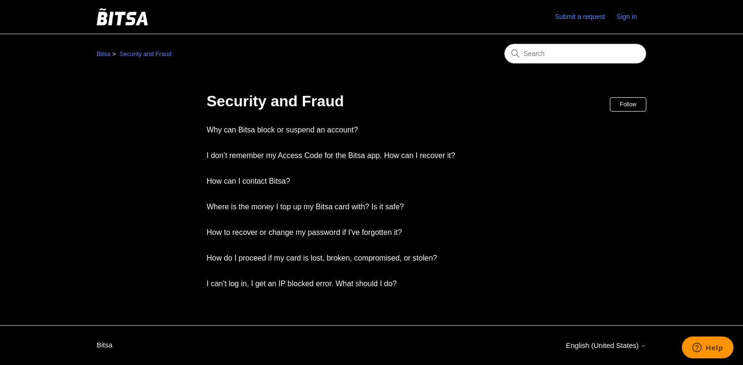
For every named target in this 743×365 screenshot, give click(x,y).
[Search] (575, 53)
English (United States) (606, 345)
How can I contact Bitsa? (248, 181)
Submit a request (580, 16)
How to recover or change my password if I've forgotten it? (304, 232)
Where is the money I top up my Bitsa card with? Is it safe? (305, 207)
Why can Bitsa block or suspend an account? (282, 130)
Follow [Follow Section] (628, 104)
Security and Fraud (145, 53)
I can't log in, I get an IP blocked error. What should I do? (302, 284)
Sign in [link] (626, 16)
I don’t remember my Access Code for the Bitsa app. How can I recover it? (331, 155)
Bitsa (103, 53)
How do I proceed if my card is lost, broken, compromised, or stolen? (322, 258)
